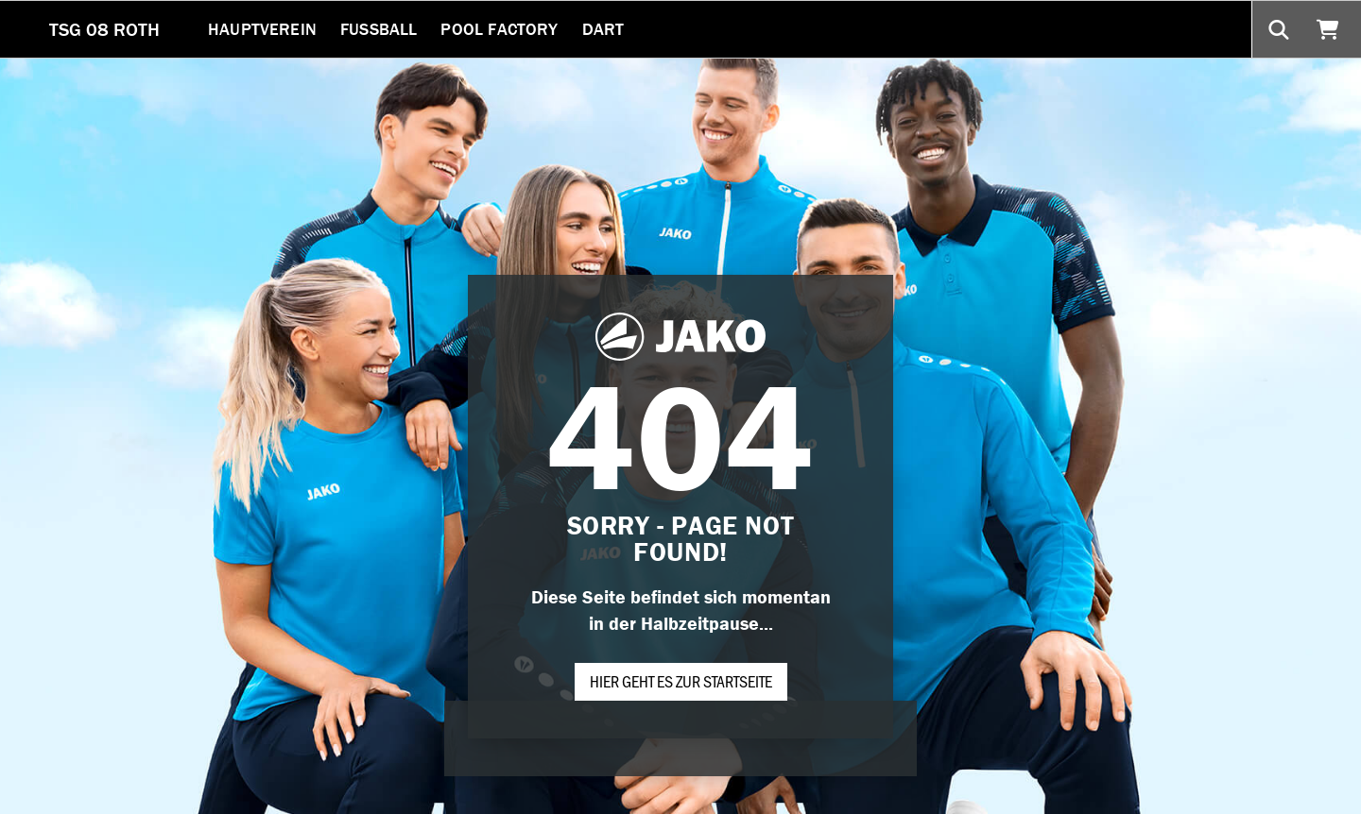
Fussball (378, 29)
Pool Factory (499, 29)
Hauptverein (262, 29)
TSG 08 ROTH (104, 29)
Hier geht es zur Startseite (681, 681)
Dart (603, 29)
